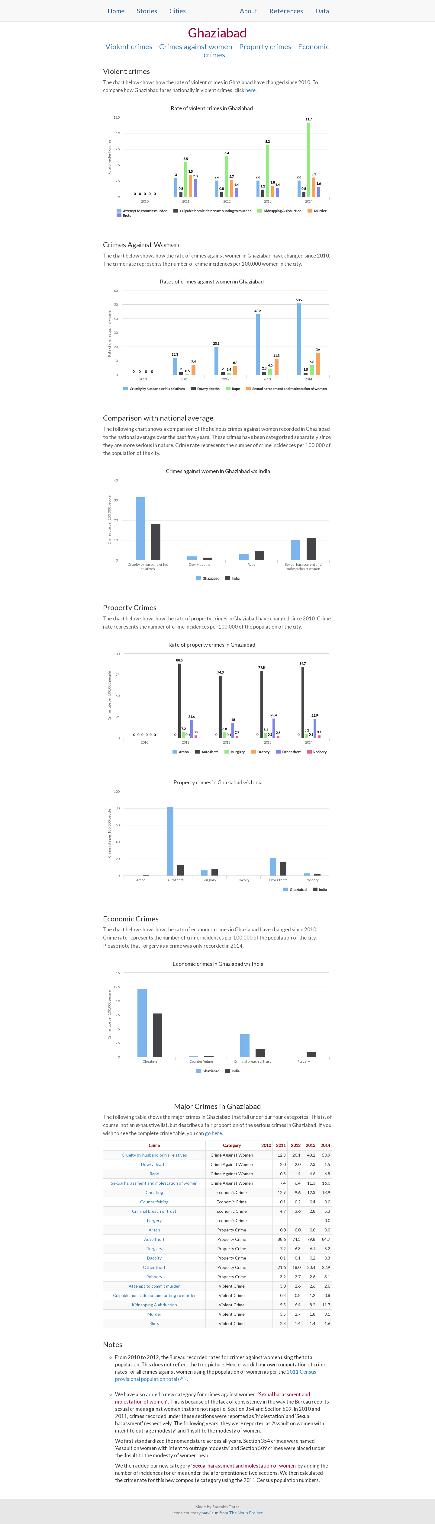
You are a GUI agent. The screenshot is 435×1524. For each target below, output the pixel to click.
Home (116, 10)
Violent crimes (128, 46)
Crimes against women (195, 46)
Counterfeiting (154, 1201)
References (286, 10)
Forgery (154, 1220)
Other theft (154, 1267)
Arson (154, 1229)
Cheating (154, 1192)
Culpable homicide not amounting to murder (154, 1295)
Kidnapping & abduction (154, 1304)
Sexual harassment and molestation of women (154, 1183)
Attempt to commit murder (154, 1286)
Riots (154, 1323)
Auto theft (154, 1239)
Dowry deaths (154, 1164)
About (248, 10)
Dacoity (154, 1257)
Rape (154, 1173)
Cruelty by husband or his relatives (154, 1154)
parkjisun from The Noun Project (232, 1512)
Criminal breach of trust (154, 1211)
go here (213, 1133)
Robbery (154, 1276)
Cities (177, 10)
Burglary (154, 1248)
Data (322, 10)
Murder (154, 1314)
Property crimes (265, 46)
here (250, 90)
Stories (147, 10)
